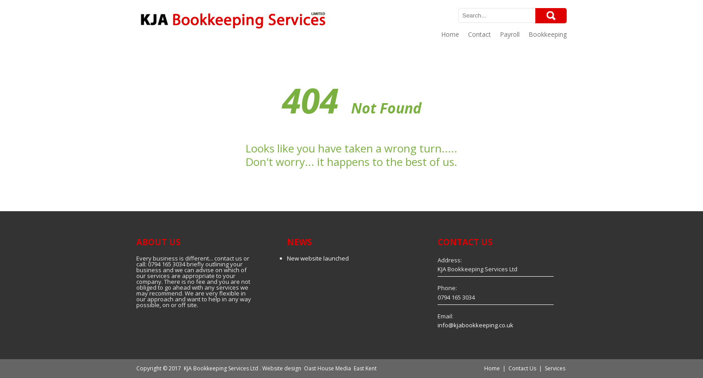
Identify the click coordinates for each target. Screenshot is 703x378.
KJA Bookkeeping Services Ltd (221, 368)
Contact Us (522, 368)
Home (450, 34)
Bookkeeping (548, 34)
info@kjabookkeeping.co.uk (475, 325)
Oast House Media (327, 368)
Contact (479, 34)
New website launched (318, 258)
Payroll (510, 34)
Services (555, 368)
